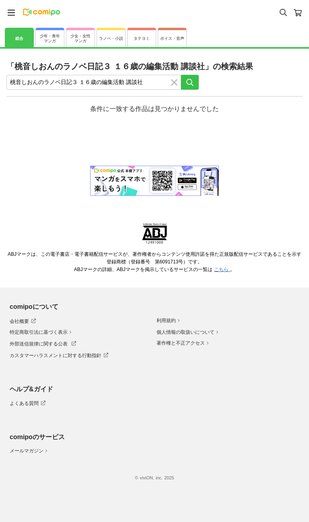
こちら (222, 269)
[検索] (190, 82)
